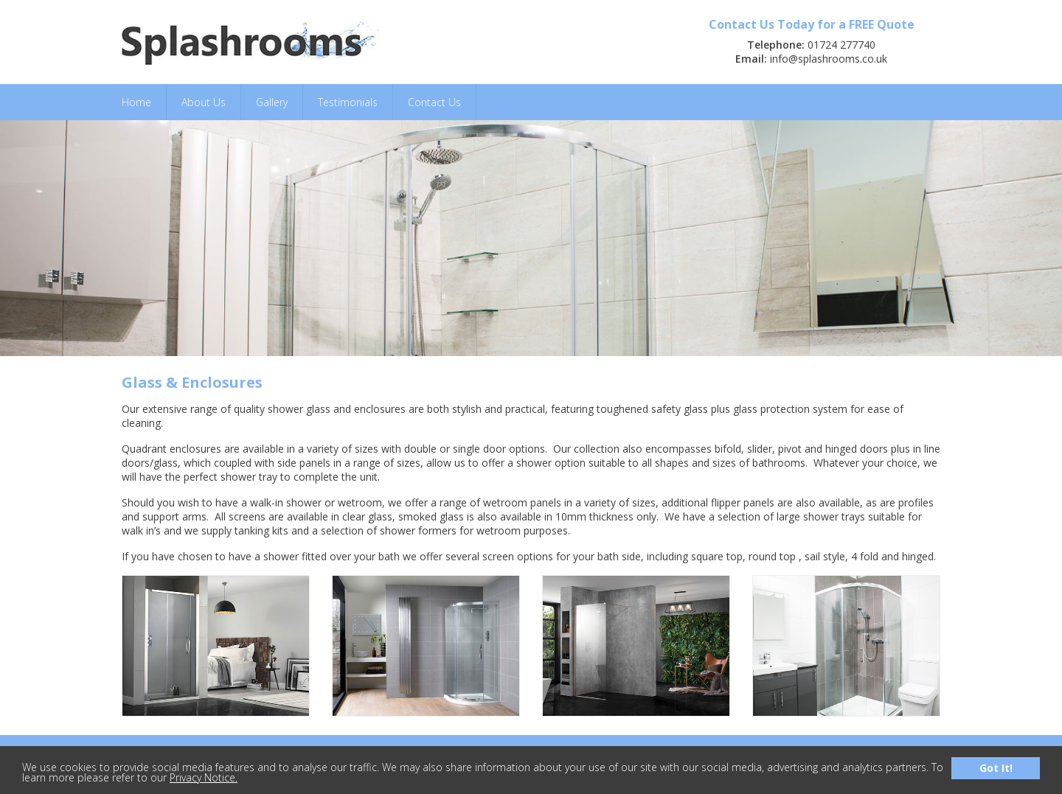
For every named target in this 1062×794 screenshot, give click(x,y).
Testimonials (348, 102)
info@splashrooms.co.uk (828, 59)
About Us (203, 102)
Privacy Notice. (203, 777)
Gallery (272, 102)
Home (136, 102)
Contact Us (434, 102)
